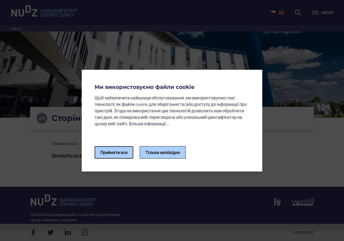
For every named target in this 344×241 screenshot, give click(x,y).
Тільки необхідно (162, 152)
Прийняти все (114, 152)
